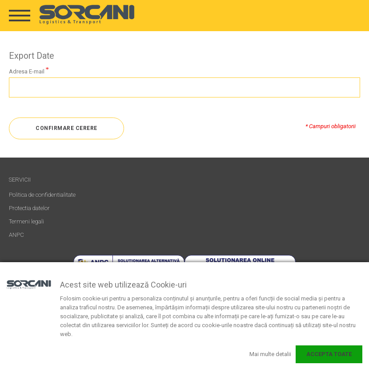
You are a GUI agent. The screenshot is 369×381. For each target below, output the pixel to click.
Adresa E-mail (26, 71)
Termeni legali (26, 221)
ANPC (16, 234)
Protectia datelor (29, 208)
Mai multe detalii (270, 354)
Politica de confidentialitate (42, 194)
